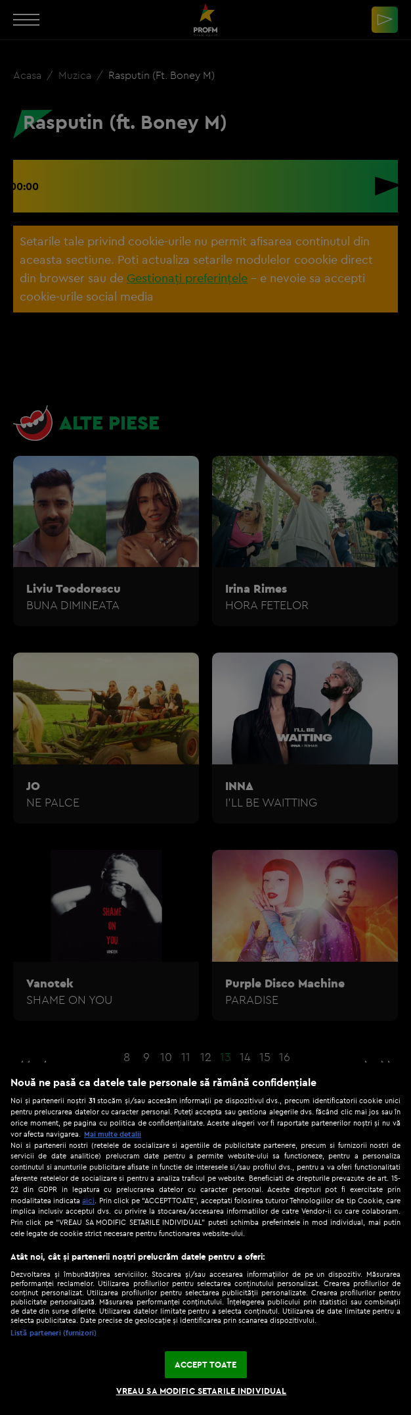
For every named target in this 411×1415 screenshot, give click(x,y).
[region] (205, 1238)
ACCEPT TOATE (206, 1364)
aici (88, 1200)
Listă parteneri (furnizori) (54, 1332)
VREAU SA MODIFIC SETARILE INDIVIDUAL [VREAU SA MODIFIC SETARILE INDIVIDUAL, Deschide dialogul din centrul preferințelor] (201, 1390)
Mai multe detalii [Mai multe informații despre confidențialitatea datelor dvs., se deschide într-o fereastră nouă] (112, 1134)
